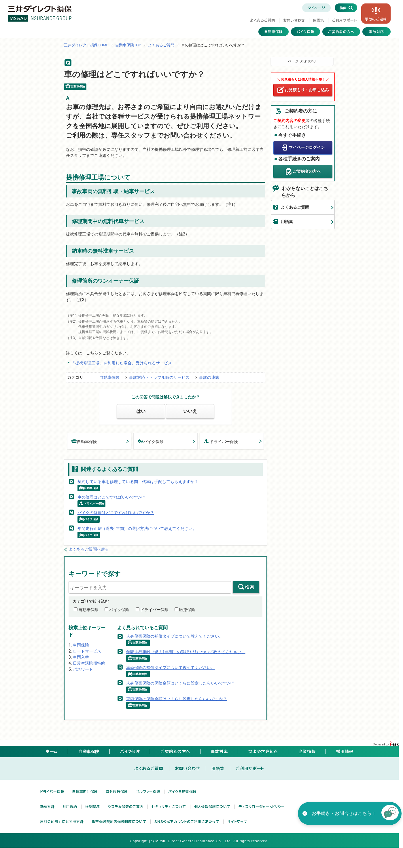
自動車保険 (273, 31)
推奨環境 (92, 806)
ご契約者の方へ (341, 31)
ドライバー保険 (221, 441)
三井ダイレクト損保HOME (86, 45)
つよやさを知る (263, 752)
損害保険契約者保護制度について (119, 821)
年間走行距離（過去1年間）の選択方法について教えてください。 (137, 528)
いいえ (190, 411)
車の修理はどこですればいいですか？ (111, 497)
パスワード (83, 669)
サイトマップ (237, 821)
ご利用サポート (344, 20)
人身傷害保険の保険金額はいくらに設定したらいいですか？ (180, 683)
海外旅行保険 (117, 791)
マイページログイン (307, 147)
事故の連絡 (209, 377)
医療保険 (187, 609)
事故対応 (376, 31)
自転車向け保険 (84, 791)
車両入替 (81, 657)
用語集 (318, 20)
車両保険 (81, 645)
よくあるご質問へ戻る (89, 549)
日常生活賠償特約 (89, 663)
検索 (249, 587)
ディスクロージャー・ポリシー (262, 806)
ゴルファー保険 (148, 791)
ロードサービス (87, 651)
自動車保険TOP (128, 45)
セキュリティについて (169, 806)
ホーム (52, 752)
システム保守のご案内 (125, 806)
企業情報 (307, 752)
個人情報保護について (212, 806)
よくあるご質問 (262, 20)
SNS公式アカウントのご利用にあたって (186, 821)
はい (140, 411)
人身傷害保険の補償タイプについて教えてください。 (174, 636)
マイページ (316, 7)
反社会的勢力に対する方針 (62, 821)
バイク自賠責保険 (182, 791)
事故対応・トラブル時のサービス (159, 377)
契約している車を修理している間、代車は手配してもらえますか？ (137, 481)
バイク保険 (306, 31)
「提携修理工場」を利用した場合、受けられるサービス (121, 363)
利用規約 (70, 806)
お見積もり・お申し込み (307, 90)
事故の (376, 19)
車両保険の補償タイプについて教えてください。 (170, 667)
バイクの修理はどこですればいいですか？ (115, 512)
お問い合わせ (294, 20)
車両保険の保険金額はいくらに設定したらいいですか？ (176, 698)
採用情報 (344, 752)
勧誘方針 (47, 806)
